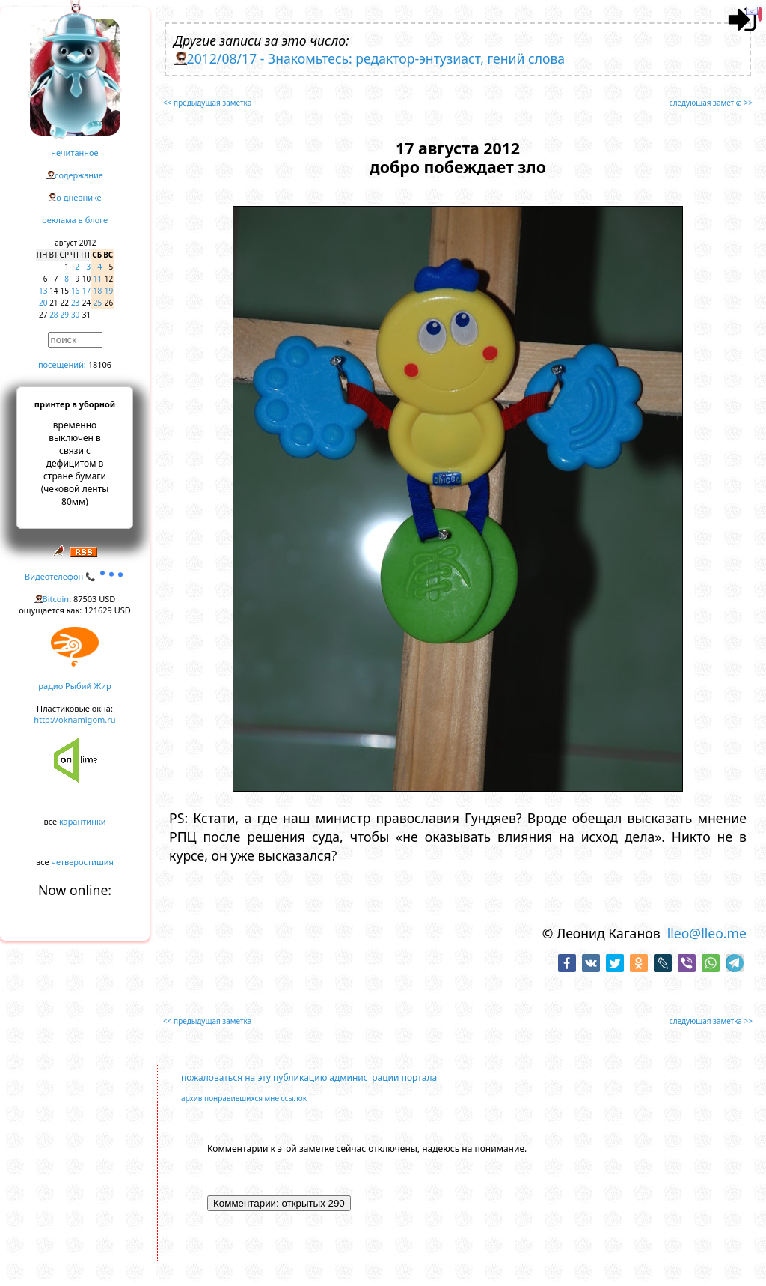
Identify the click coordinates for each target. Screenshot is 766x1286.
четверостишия (83, 861)
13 (43, 290)
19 (109, 290)
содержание (79, 175)
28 (53, 314)
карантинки (82, 821)
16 (75, 290)
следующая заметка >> (711, 102)
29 (65, 314)
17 (86, 290)
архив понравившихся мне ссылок (244, 1098)
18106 (99, 364)
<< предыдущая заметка (207, 102)
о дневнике (78, 197)
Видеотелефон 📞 (75, 576)
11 (98, 278)
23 (75, 302)
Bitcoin (56, 598)
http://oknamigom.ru (74, 719)
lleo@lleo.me (707, 933)
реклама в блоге (75, 219)
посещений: (62, 364)
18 (98, 290)
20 (43, 302)
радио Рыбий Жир (74, 685)
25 (98, 302)
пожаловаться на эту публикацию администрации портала (309, 1077)
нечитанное (74, 152)
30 (75, 314)
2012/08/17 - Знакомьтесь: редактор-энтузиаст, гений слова (376, 58)
